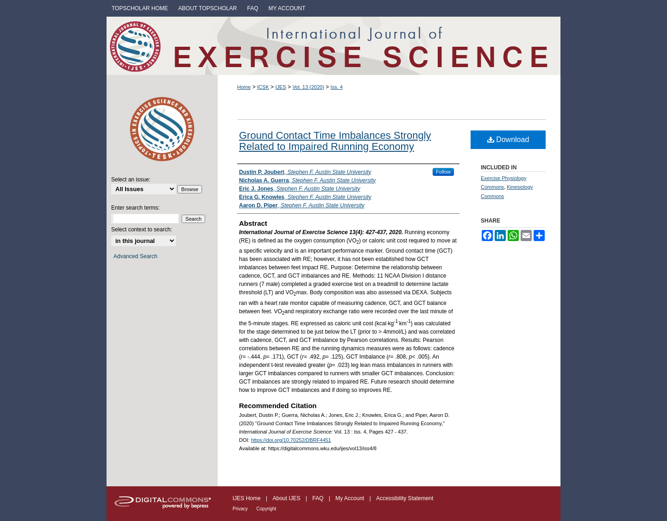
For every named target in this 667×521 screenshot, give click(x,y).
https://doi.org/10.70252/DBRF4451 (291, 440)
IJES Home (247, 498)
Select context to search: (141, 229)
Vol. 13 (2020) (308, 87)
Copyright (267, 508)
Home (244, 87)
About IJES (287, 498)
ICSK (263, 87)
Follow (443, 171)
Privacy (241, 508)
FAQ (318, 498)
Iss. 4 (337, 87)
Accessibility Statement (404, 498)
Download (508, 139)
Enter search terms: (135, 208)
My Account (350, 498)
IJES (280, 87)
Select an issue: (131, 179)
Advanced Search (135, 256)
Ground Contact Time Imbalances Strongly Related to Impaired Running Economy (335, 141)
